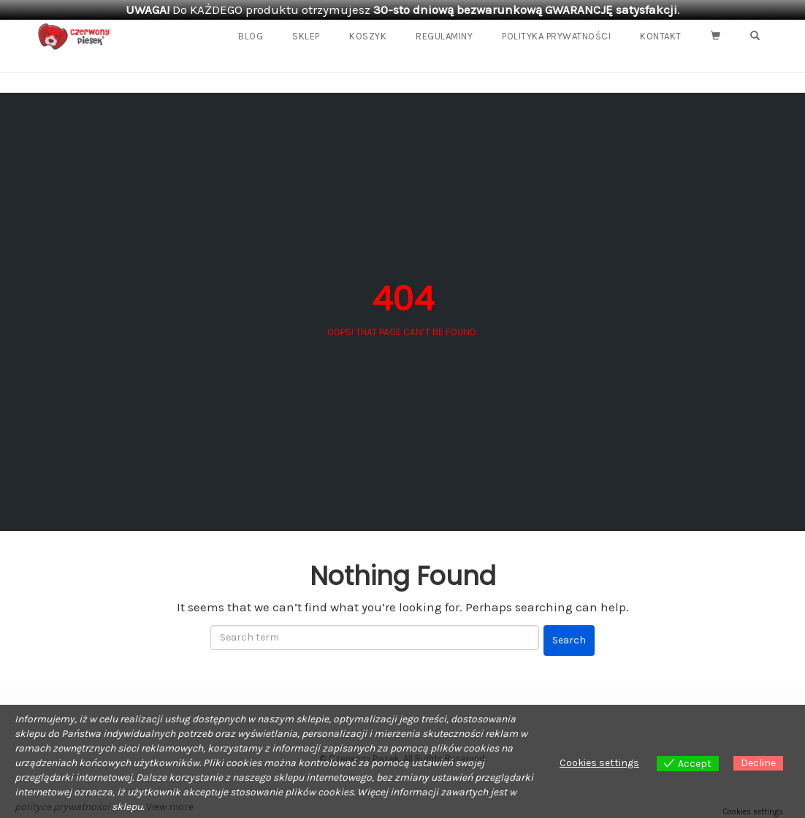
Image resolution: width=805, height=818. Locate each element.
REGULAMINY (444, 36)
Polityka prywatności (556, 36)
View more (170, 806)
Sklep (306, 36)
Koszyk (367, 36)
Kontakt (661, 36)
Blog (250, 36)
